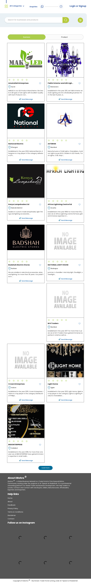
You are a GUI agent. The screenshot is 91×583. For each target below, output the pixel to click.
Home (10, 498)
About (10, 502)
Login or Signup (77, 6)
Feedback (11, 505)
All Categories (17, 6)
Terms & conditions (15, 512)
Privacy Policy (13, 508)
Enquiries (33, 6)
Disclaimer (12, 515)
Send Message (26, 99)
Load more (45, 468)
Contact (11, 519)
